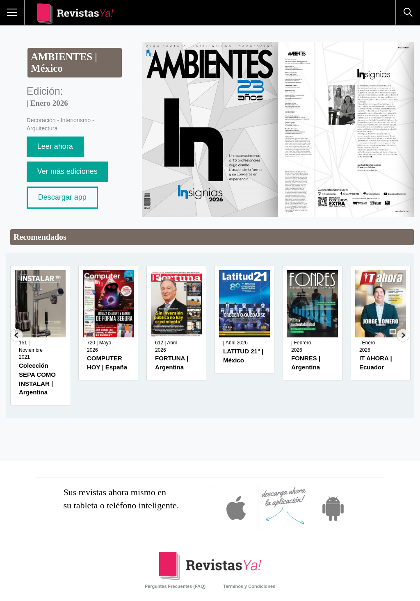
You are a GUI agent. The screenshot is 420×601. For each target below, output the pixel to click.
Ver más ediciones (67, 171)
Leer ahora (55, 146)
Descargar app (62, 197)
